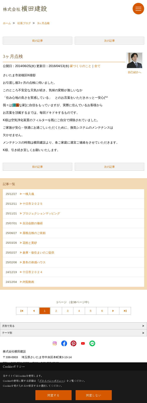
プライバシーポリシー (51, 380)
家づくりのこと (80, 66)
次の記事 (109, 40)
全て (97, 66)
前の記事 (37, 40)
